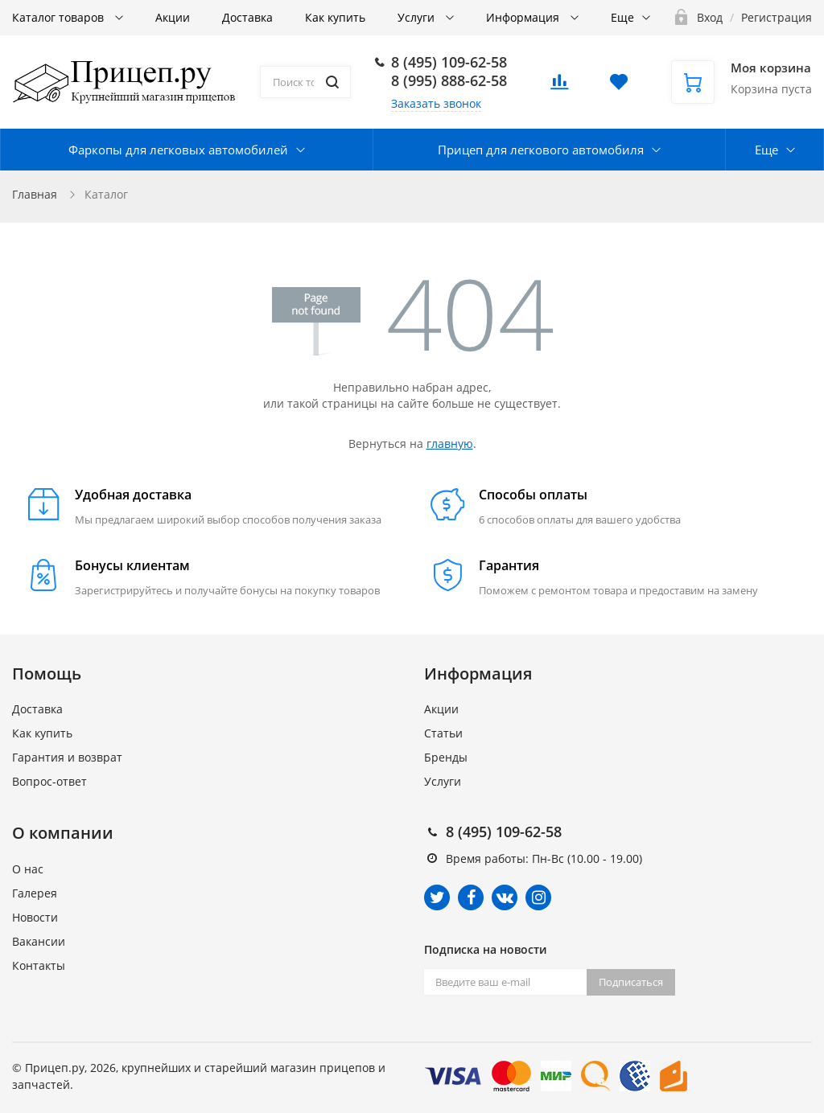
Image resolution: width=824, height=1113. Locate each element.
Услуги (418, 17)
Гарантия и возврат (67, 757)
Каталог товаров (59, 17)
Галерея (34, 893)
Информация (524, 17)
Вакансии (38, 941)
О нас (27, 869)
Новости (35, 917)
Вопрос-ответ (49, 781)
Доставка (247, 17)
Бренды (446, 757)
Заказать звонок (436, 103)
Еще (622, 17)
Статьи (443, 733)
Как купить (335, 17)
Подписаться (631, 982)
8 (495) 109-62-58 (449, 62)
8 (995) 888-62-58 (449, 80)
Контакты (38, 965)
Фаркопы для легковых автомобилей (178, 150)
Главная (34, 194)
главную (449, 443)
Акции (172, 17)
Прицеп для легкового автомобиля (541, 150)
